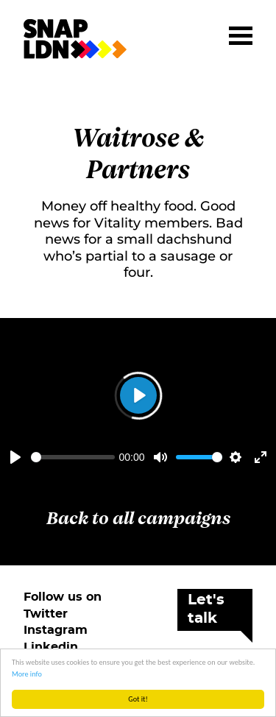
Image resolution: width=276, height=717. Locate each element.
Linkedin (51, 647)
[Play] (15, 457)
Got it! (138, 699)
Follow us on (63, 597)
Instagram (56, 630)
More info (27, 674)
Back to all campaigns (138, 519)
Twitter (46, 614)
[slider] (73, 457)
